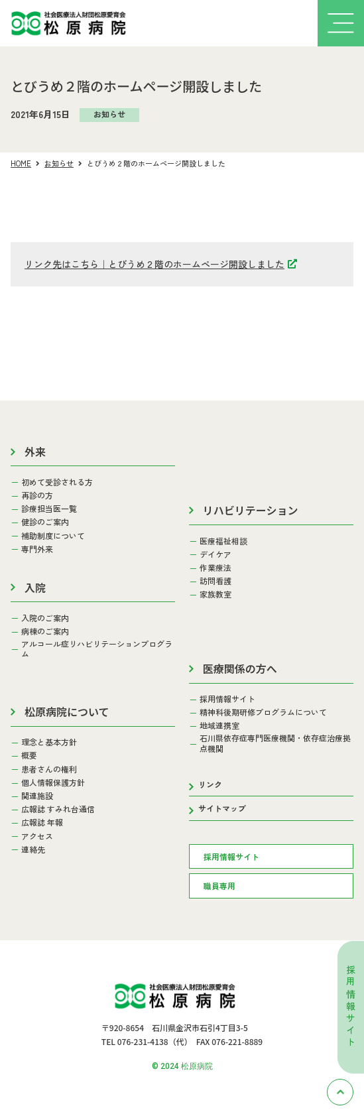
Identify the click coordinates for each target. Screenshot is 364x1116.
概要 (29, 755)
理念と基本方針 (49, 742)
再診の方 (37, 495)
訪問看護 (215, 581)
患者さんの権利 (49, 769)
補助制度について (53, 535)
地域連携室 (219, 725)
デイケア (215, 554)
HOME (21, 163)
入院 (35, 587)
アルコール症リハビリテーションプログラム (96, 649)
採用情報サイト (350, 1007)
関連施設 (37, 795)
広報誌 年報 (42, 822)
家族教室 (215, 594)
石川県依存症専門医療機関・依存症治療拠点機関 (275, 743)
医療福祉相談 (223, 541)
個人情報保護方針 (53, 782)
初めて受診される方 (57, 482)
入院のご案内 (45, 618)
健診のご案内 (45, 522)
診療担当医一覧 (49, 508)
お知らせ (59, 163)
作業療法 (215, 567)
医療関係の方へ (240, 668)
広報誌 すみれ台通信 (58, 809)
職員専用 (219, 885)
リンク (210, 784)
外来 (35, 452)
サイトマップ (222, 808)
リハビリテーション (250, 510)
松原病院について (67, 711)
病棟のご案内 (45, 631)
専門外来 (37, 549)
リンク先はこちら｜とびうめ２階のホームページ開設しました (154, 264)
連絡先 (33, 849)
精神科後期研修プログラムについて (263, 712)
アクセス (37, 836)
